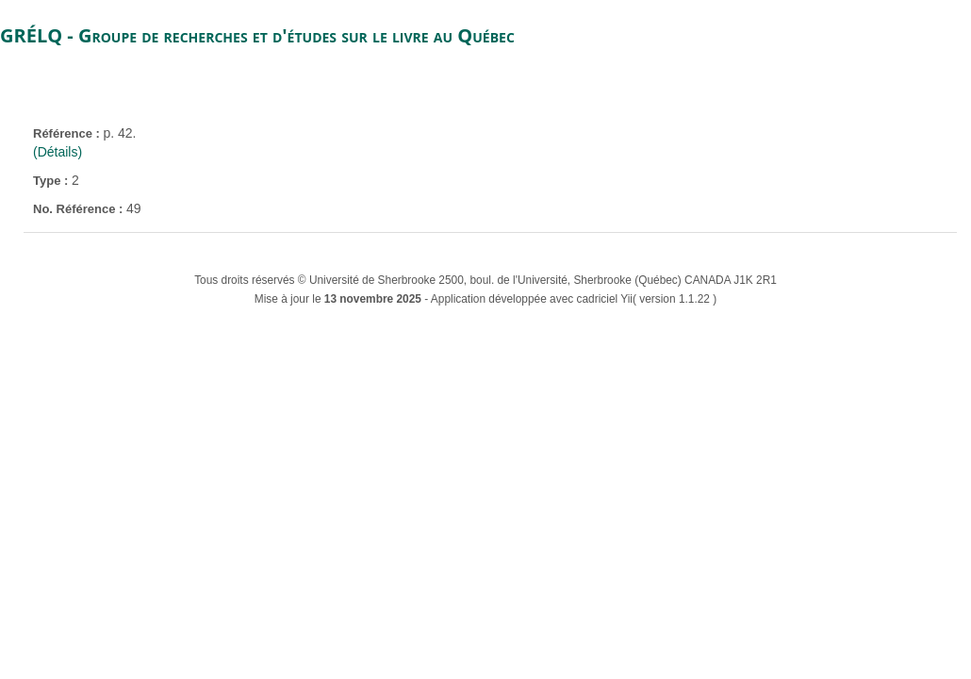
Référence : (68, 133)
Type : (52, 181)
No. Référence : (79, 209)
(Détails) (57, 151)
